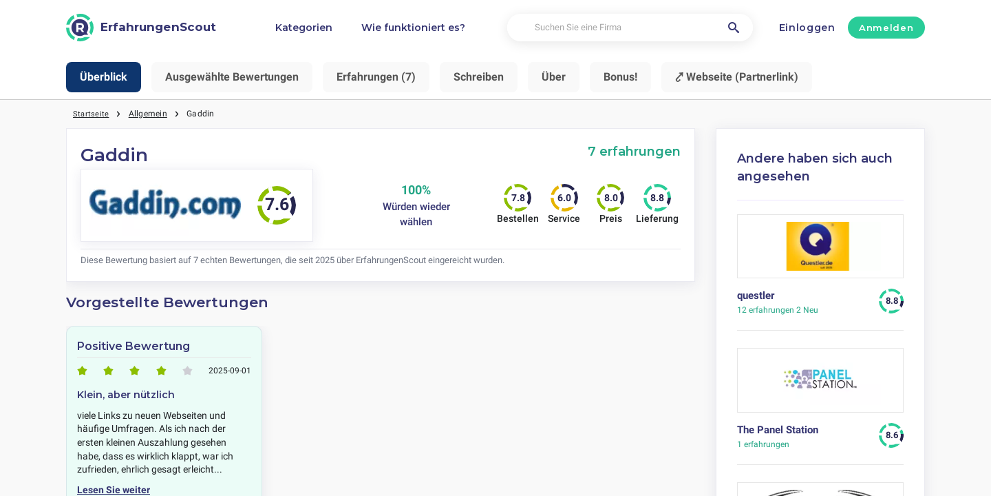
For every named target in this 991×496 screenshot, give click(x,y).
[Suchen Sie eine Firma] (630, 28)
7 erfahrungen (634, 151)
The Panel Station (777, 430)
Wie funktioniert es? (413, 27)
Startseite (91, 113)
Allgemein (148, 113)
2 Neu (777, 310)
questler (755, 295)
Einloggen (807, 27)
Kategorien (303, 27)
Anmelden (886, 27)
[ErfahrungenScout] (141, 27)
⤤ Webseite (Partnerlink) (736, 76)
